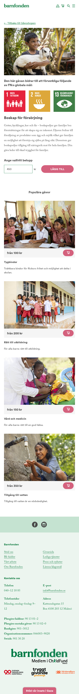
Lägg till (57, 169)
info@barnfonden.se (54, 590)
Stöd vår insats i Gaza (39, 690)
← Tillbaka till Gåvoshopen (20, 23)
